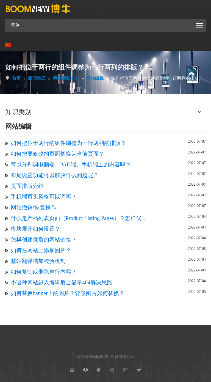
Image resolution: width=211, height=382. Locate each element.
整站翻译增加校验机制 (38, 261)
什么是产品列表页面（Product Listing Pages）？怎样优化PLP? (85, 218)
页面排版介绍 (27, 186)
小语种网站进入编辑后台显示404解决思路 (61, 282)
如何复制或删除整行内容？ (44, 272)
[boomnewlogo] (38, 8)
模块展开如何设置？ (35, 229)
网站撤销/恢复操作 (33, 207)
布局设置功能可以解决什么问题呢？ (55, 175)
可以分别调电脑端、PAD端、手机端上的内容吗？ (71, 164)
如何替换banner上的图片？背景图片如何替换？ (67, 293)
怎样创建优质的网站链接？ (44, 240)
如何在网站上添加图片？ (41, 250)
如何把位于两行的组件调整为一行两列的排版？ (68, 143)
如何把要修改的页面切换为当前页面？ (57, 154)
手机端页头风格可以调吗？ (44, 197)
